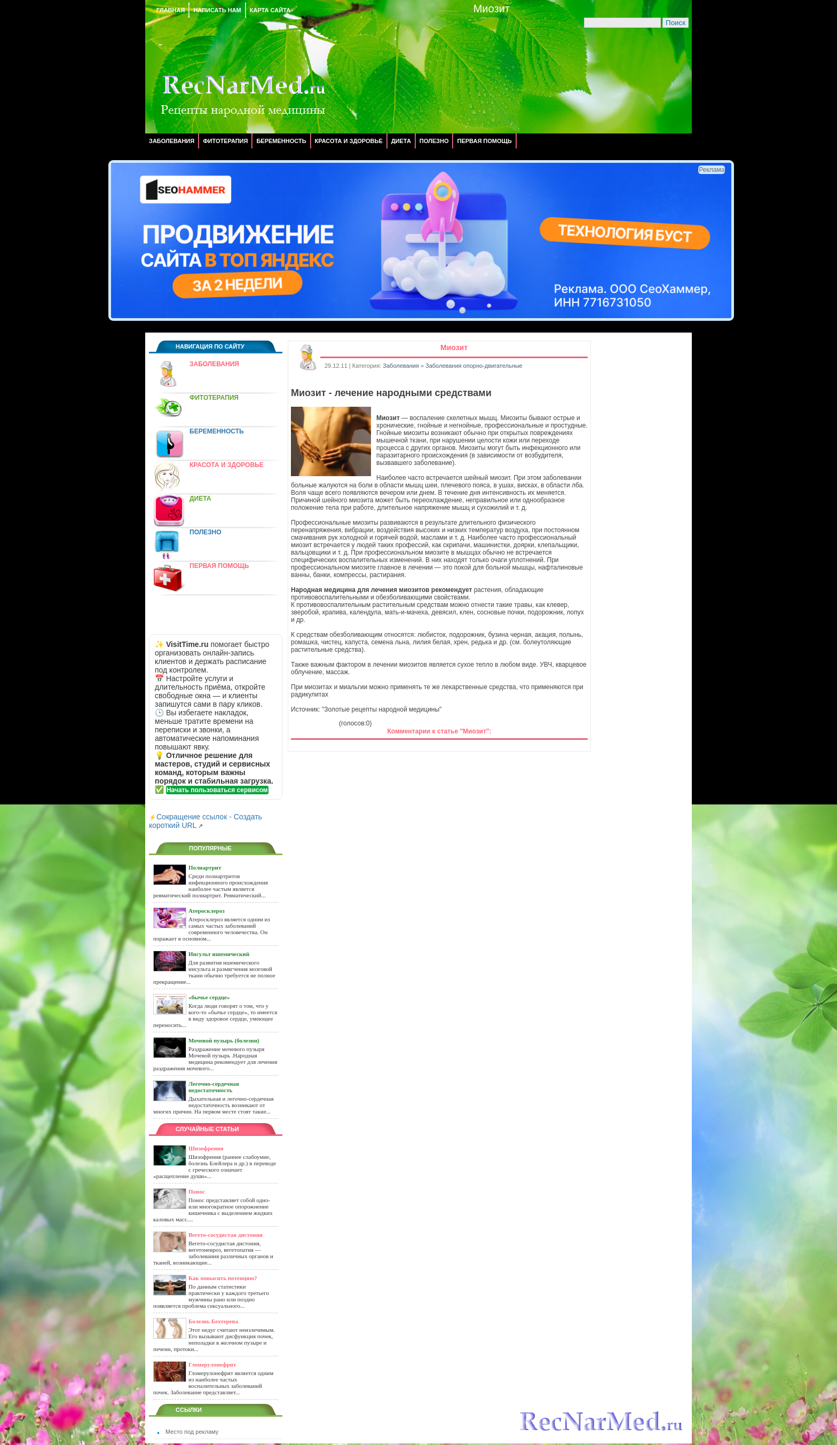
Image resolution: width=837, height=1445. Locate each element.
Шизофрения (206, 1148)
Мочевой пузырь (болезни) (223, 1040)
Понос (196, 1191)
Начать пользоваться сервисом (217, 790)
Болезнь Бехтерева (213, 1321)
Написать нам (217, 10)
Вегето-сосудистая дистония (225, 1234)
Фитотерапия (225, 141)
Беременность (281, 141)
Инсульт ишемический (218, 954)
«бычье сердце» (209, 997)
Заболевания (171, 141)
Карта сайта (270, 10)
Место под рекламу (191, 1431)
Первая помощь (484, 141)
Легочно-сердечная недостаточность (213, 1086)
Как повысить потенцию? (222, 1278)
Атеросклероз (206, 910)
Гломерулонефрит (212, 1364)
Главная (170, 10)
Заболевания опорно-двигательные (474, 365)
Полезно (434, 141)
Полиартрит (204, 867)
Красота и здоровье (349, 141)
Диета (401, 141)
